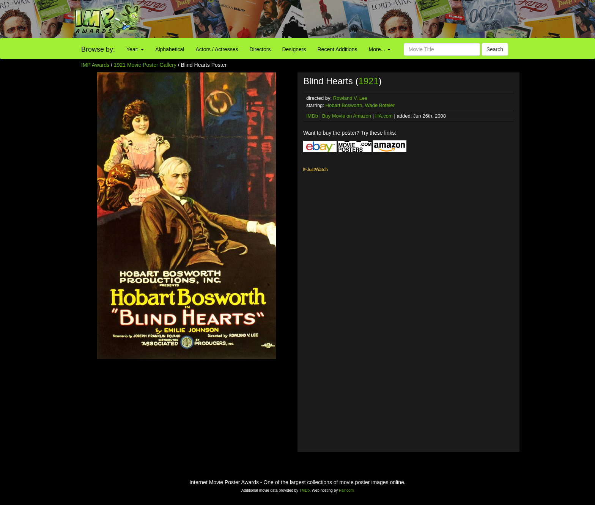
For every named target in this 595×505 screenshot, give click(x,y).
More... (379, 49)
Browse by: (98, 49)
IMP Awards (95, 65)
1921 (368, 81)
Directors (260, 49)
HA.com (384, 116)
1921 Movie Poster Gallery (145, 65)
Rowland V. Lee (350, 98)
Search (494, 49)
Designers (294, 49)
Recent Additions (337, 49)
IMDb (312, 116)
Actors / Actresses (216, 49)
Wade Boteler (380, 105)
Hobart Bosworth (344, 105)
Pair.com (346, 490)
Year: (135, 49)
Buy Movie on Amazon (346, 116)
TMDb (304, 490)
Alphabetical (169, 49)
